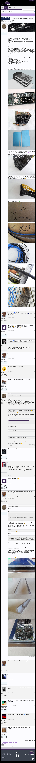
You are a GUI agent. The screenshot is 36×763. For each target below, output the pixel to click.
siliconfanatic (3, 318)
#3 (34, 330)
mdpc (7, 742)
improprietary (3, 331)
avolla (2, 693)
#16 (34, 692)
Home (2, 7)
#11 (34, 483)
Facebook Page (4, 756)
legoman (2, 372)
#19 (34, 732)
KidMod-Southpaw (4, 706)
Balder (2, 345)
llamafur (2, 680)
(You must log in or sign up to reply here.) (30, 740)
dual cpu (4, 742)
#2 (34, 317)
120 (6, 696)
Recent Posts (7, 9)
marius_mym (3, 720)
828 (6, 736)
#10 (34, 475)
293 (6, 487)
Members (14, 7)
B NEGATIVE (3, 385)
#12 (34, 498)
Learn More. (7, 15)
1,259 (6, 389)
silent (15, 742)
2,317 (6, 321)
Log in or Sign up (32, 0)
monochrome (10, 742)
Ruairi (11, 21)
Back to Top (3, 757)
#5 (34, 358)
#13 (34, 657)
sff (13, 742)
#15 (34, 679)
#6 (34, 371)
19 (6, 402)
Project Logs (6, 21)
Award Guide (3, 753)
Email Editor (3, 754)
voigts (2, 733)
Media (10, 7)
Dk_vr (2, 468)
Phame (2, 484)
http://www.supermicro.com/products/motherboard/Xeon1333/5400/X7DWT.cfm (18, 420)
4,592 (6, 375)
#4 (34, 349)
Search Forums (3, 9)
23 (6, 723)
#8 (34, 445)
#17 (34, 705)
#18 (34, 719)
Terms (2, 755)
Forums (6, 7)
